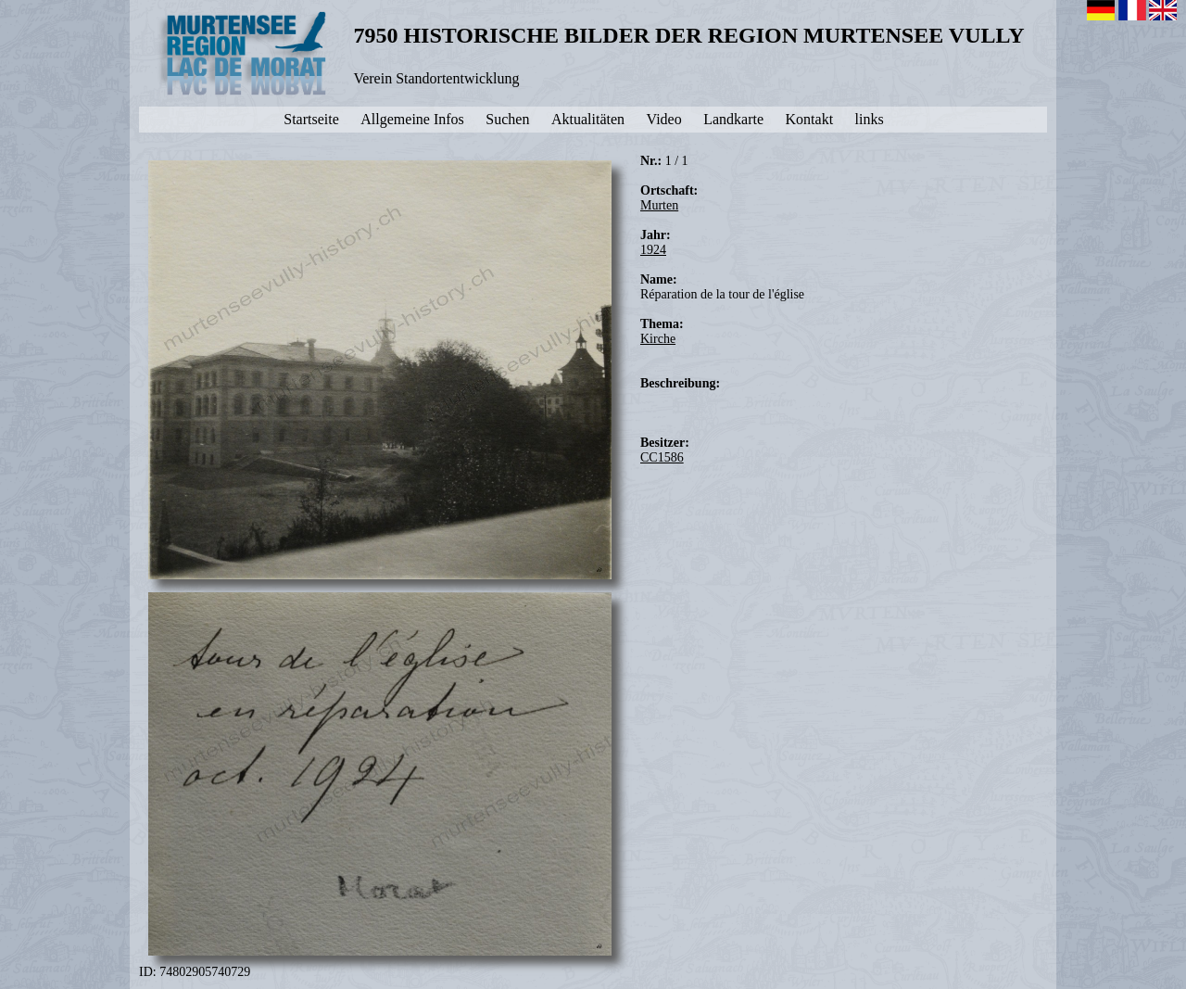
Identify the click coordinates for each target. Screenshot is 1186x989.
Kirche (657, 339)
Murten (659, 205)
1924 (653, 250)
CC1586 (662, 457)
